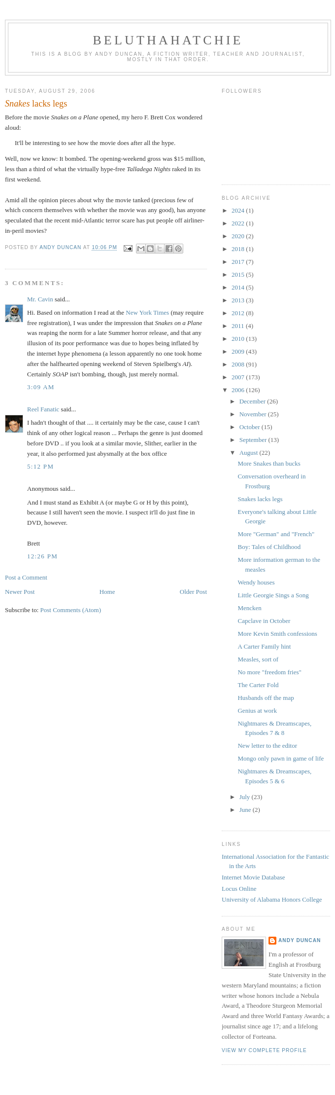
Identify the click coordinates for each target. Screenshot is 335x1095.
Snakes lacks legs (259, 499)
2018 (239, 249)
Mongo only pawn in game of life (280, 758)
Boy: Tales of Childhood (269, 546)
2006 (239, 390)
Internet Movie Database (253, 877)
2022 (239, 223)
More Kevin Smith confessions (277, 633)
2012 (239, 313)
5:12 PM (40, 466)
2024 (239, 210)
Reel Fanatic (43, 409)
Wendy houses (255, 582)
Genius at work (256, 710)
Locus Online (239, 888)
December (253, 401)
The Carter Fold (257, 685)
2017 (239, 261)
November (253, 414)
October (250, 427)
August (249, 452)
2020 (239, 236)
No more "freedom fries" (269, 672)
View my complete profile (264, 1050)
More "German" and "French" (275, 534)
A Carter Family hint (264, 646)
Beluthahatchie (168, 40)
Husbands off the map (265, 697)
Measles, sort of (257, 659)
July (245, 797)
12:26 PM (42, 556)
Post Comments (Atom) (70, 610)
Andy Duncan (299, 940)
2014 (239, 287)
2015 (239, 274)
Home (107, 591)
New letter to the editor (267, 745)
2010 (239, 338)
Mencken (249, 608)
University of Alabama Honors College (272, 899)
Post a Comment (26, 577)
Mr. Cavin (40, 299)
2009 (239, 351)
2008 (239, 364)
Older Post (193, 591)
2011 (239, 325)
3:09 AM (41, 387)
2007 (239, 377)
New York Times (147, 312)
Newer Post (19, 591)
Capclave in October (263, 620)
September (253, 439)
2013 (239, 300)
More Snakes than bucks (268, 463)
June (246, 809)
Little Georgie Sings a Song (272, 595)
